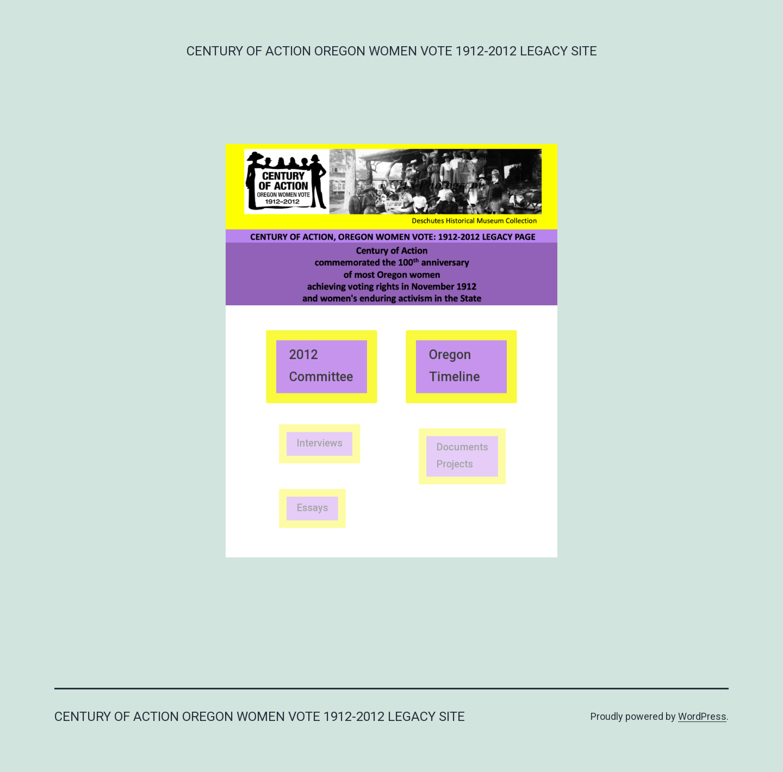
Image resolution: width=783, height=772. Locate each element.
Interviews (319, 443)
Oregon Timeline (455, 365)
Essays (313, 508)
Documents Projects (462, 455)
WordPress (702, 716)
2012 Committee (321, 365)
